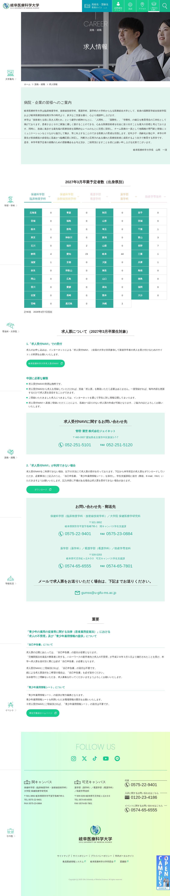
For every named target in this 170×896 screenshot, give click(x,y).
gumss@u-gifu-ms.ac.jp (95, 593)
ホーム (27, 84)
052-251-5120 (116, 445)
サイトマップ (63, 856)
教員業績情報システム (74, 861)
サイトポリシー (80, 856)
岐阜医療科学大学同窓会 (103, 861)
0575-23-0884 (116, 533)
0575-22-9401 (75, 533)
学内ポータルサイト (124, 856)
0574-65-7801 (116, 566)
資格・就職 (39, 84)
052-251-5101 (75, 445)
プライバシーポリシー (101, 856)
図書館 (124, 861)
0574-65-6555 (75, 566)
